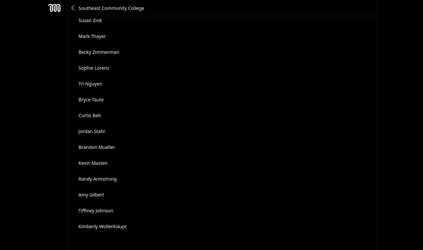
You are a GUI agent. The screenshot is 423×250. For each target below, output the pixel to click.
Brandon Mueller (97, 147)
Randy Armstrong (98, 179)
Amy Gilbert (91, 195)
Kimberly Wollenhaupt (103, 226)
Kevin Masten (93, 163)
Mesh (54, 8)
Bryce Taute (91, 99)
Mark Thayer (92, 36)
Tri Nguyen (90, 84)
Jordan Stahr (92, 131)
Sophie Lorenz (94, 68)
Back (73, 8)
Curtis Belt (90, 115)
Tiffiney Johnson (96, 210)
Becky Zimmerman (99, 52)
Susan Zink (90, 20)
